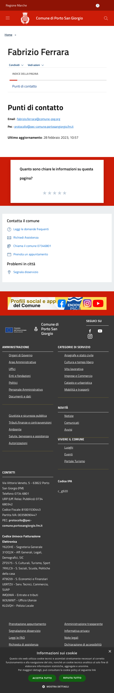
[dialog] (57, 670)
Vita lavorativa (73, 369)
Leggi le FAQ (17, 637)
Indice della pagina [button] (25, 74)
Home (8, 34)
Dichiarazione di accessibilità (83, 644)
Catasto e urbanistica (78, 382)
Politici (13, 382)
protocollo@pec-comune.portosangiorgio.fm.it (44, 126)
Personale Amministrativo (26, 389)
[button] (57, 686)
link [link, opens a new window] (94, 670)
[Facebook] (90, 331)
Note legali (71, 637)
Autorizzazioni (18, 443)
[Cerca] (106, 18)
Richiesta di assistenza (23, 644)
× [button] (109, 651)
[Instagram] (90, 336)
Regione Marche (16, 5)
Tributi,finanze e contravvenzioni (30, 422)
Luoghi (68, 447)
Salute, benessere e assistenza (29, 436)
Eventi (68, 454)
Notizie (69, 415)
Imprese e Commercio (78, 375)
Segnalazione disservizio (24, 630)
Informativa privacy (77, 630)
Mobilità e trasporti (76, 389)
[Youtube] (100, 331)
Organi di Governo (20, 355)
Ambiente (15, 429)
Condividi (17, 65)
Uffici (12, 369)
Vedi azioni (36, 65)
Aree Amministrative (22, 362)
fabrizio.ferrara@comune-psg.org (38, 119)
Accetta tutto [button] (42, 678)
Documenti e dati (20, 396)
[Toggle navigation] (7, 18)
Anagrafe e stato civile (78, 355)
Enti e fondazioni (20, 375)
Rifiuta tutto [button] (72, 677)
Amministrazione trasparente (83, 624)
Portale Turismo (74, 461)
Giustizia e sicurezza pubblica (28, 415)
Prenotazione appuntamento (27, 624)
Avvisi (68, 429)
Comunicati (71, 422)
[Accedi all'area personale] (97, 5)
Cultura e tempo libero (78, 362)
